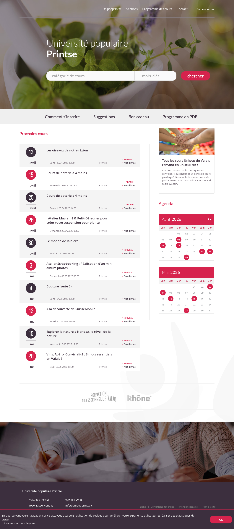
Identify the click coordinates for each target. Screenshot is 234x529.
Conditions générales (162, 507)
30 (186, 257)
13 (163, 245)
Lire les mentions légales (19, 523)
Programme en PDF (179, 116)
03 (210, 286)
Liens (143, 507)
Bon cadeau (139, 116)
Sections (132, 9)
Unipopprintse (112, 9)
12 (170, 298)
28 (186, 310)
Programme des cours (157, 9)
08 (178, 239)
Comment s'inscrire (62, 116)
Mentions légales (188, 507)
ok (221, 519)
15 (178, 245)
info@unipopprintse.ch (79, 505)
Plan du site (209, 507)
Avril (171, 219)
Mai (171, 272)
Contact (182, 9)
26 (210, 251)
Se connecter (205, 9)
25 (202, 251)
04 (163, 292)
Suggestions (104, 116)
